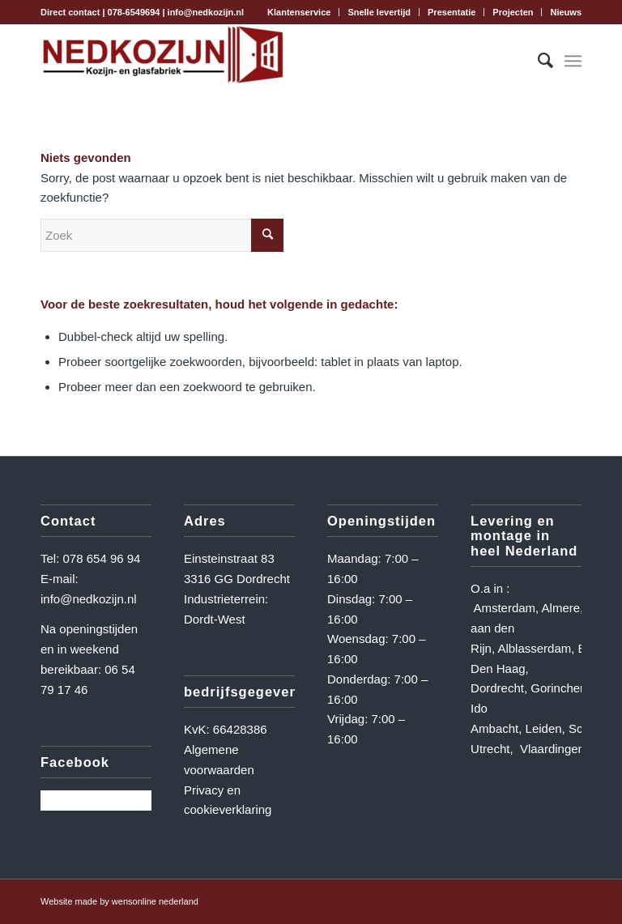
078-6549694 (134, 12)
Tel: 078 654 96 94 (90, 558)
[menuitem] (299, 12)
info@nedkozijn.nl (206, 12)
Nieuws (566, 12)
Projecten (512, 12)
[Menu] (573, 61)
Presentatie (451, 12)
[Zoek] (537, 60)
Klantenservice (298, 12)
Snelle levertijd (379, 12)
